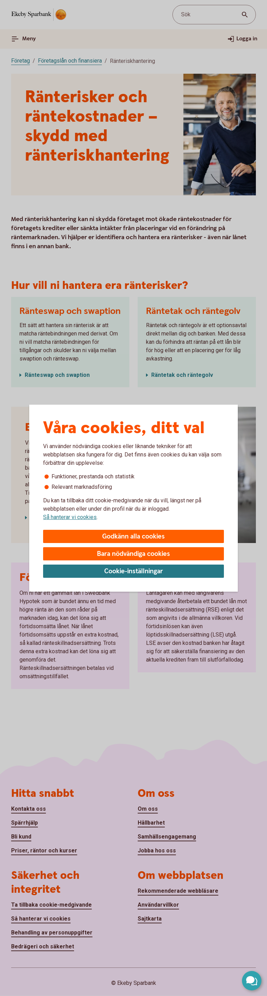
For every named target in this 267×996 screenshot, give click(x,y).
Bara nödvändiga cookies (133, 554)
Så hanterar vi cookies (70, 517)
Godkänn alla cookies (133, 536)
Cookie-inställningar (133, 571)
